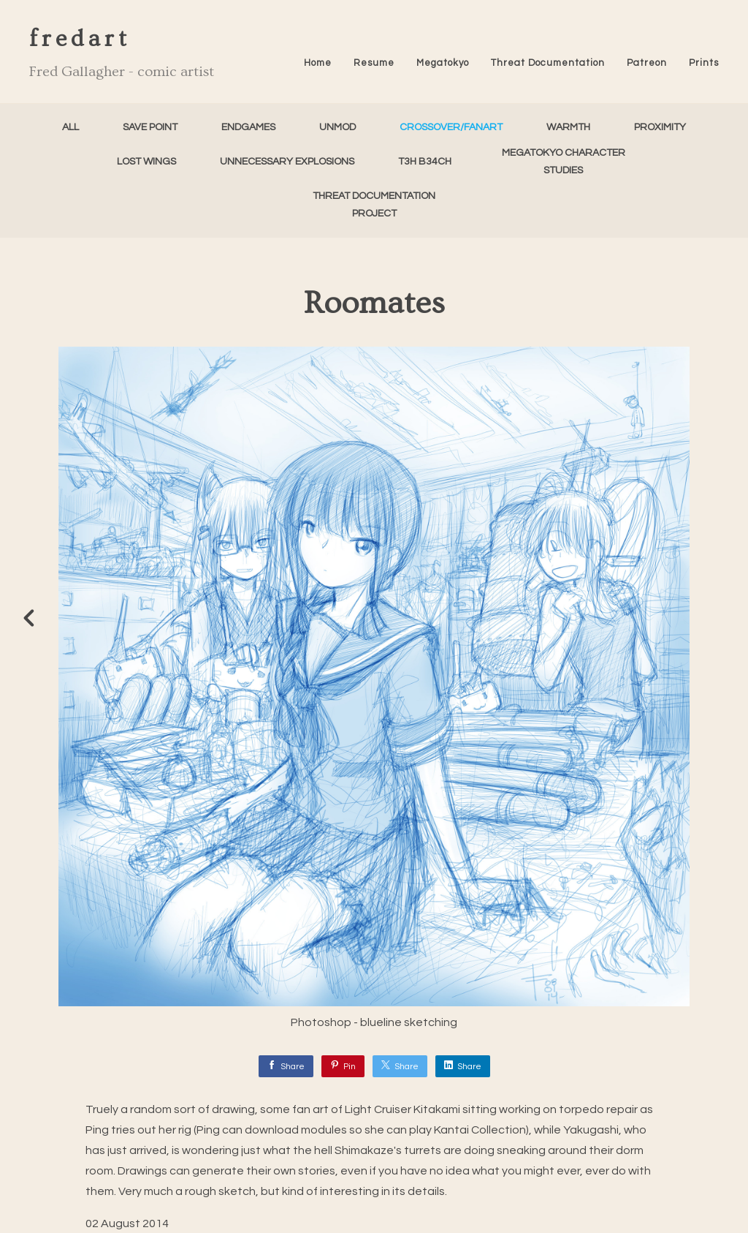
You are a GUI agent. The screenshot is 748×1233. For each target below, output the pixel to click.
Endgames (248, 127)
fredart (80, 39)
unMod (337, 127)
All (70, 127)
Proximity (660, 127)
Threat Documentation (548, 63)
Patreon (647, 63)
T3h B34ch (424, 162)
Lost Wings (146, 162)
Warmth (568, 127)
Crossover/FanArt (451, 127)
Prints (704, 63)
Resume (374, 63)
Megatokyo (442, 63)
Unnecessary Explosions (287, 162)
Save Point (150, 127)
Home (318, 63)
